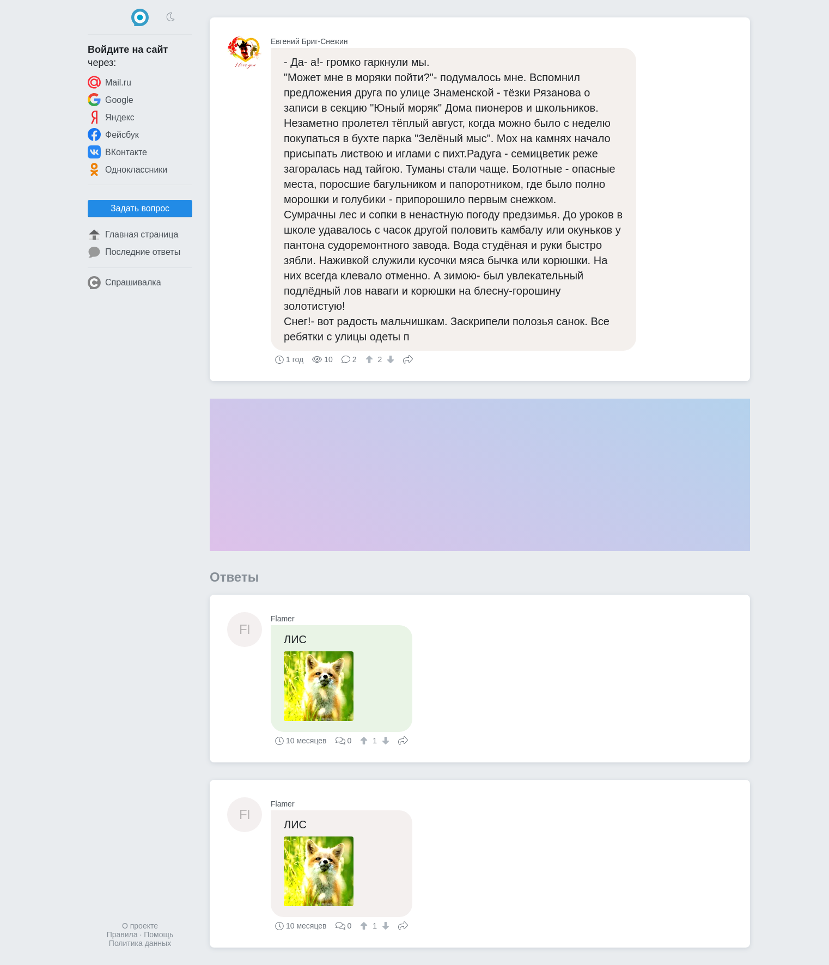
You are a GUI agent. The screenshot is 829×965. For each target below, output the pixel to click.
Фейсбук (113, 134)
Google (110, 99)
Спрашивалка (124, 282)
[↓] (389, 359)
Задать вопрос (140, 208)
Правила (122, 934)
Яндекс (111, 117)
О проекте (140, 925)
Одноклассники (127, 169)
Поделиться (408, 358)
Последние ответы (134, 252)
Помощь (158, 934)
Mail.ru (109, 82)
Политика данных (140, 943)
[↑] (370, 359)
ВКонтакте (117, 151)
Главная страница (133, 234)
